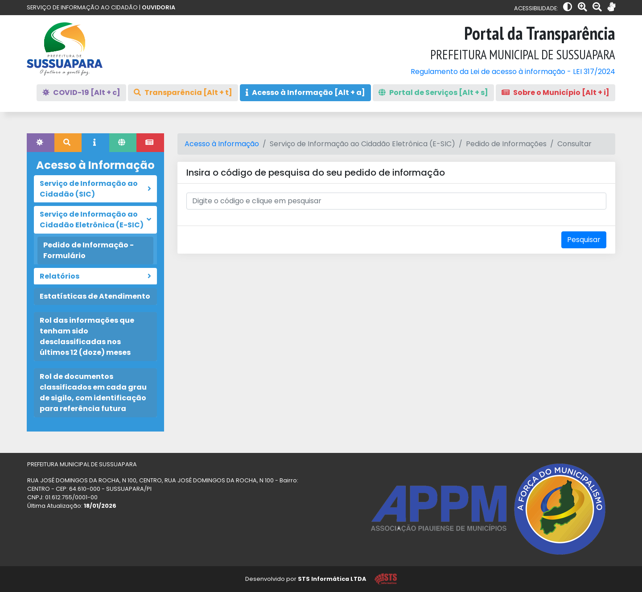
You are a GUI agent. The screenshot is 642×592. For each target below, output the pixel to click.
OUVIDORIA (158, 7)
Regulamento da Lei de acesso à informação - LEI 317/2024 (513, 71)
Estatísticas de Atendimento (95, 296)
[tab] (40, 142)
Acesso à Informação (222, 144)
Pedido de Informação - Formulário (88, 250)
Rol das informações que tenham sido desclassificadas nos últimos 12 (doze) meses (87, 336)
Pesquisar (584, 239)
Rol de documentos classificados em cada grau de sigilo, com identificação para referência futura (93, 392)
